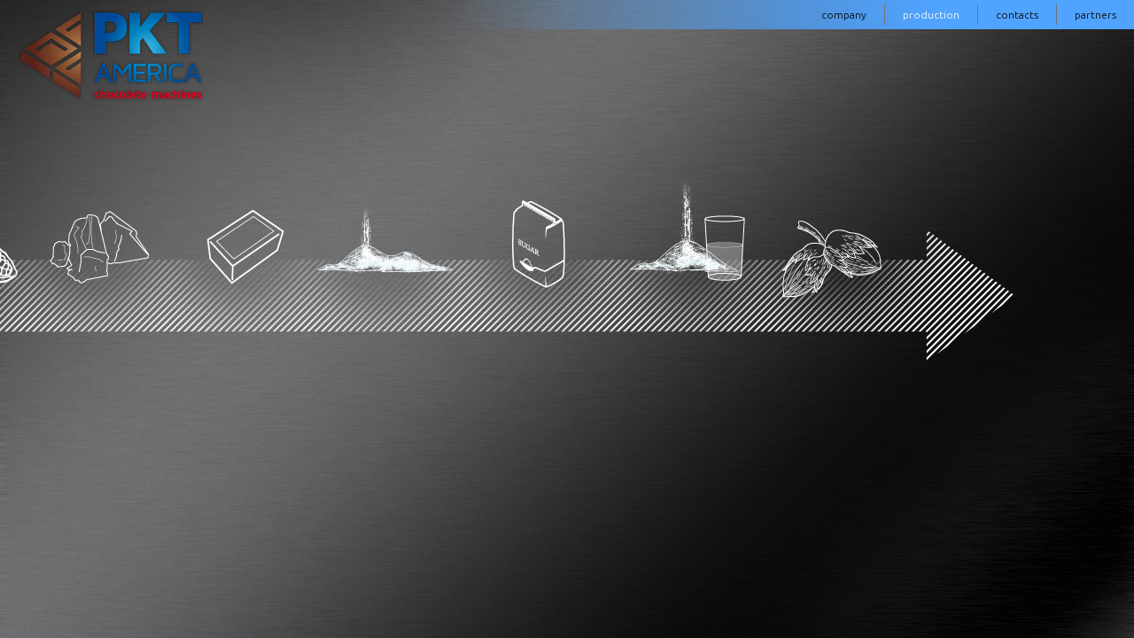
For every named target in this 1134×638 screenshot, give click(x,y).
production (931, 14)
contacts (1017, 14)
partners (1095, 14)
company (843, 14)
